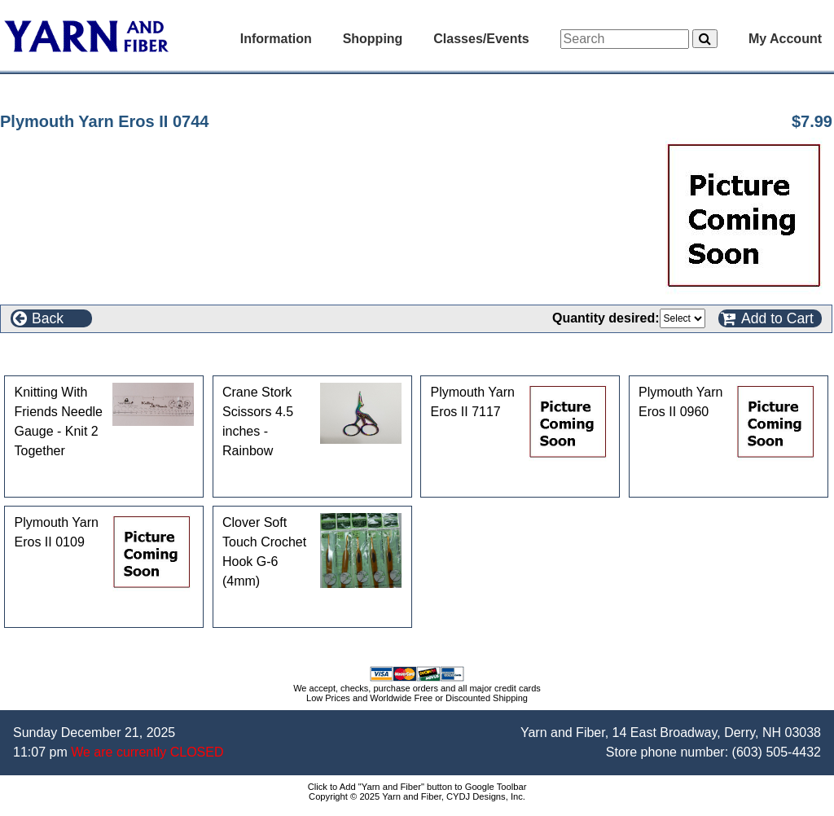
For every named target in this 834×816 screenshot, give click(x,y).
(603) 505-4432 (776, 752)
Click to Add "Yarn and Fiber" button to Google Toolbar (417, 787)
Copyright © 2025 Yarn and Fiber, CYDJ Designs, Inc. (417, 796)
